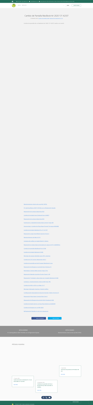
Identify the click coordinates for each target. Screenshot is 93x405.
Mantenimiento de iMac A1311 (32, 237)
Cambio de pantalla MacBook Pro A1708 (35, 248)
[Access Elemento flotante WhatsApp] (43, 397)
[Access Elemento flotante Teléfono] (46, 397)
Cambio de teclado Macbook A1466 (33, 252)
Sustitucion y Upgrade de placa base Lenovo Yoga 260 (38, 222)
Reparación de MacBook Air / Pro (56, 18)
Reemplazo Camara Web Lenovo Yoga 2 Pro (36, 270)
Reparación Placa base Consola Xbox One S (35, 296)
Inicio (19, 5)
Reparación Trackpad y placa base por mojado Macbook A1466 (41, 278)
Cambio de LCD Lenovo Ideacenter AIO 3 (35, 259)
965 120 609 (19, 1)
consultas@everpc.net (34, 1)
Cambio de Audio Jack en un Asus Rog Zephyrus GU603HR (39, 304)
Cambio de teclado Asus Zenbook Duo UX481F (36, 215)
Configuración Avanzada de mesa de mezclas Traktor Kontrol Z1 (41, 293)
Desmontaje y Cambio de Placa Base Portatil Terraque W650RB (41, 226)
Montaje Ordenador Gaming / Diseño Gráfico (36, 289)
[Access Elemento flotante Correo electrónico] (49, 397)
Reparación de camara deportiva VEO (34, 211)
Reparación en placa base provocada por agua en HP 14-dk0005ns (42, 245)
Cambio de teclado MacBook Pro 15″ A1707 (36, 230)
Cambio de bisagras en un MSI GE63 (33, 307)
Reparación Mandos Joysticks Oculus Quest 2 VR (37, 274)
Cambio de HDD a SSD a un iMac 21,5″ (34, 285)
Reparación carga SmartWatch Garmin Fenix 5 (36, 234)
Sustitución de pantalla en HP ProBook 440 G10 (70, 370)
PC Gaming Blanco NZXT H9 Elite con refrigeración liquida (39, 208)
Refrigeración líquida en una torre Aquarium (36, 311)
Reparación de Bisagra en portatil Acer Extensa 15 (37, 267)
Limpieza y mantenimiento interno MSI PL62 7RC (37, 282)
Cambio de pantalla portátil (44, 18)
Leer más (16, 384)
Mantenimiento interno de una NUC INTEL (35, 204)
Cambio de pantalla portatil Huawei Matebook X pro (38, 263)
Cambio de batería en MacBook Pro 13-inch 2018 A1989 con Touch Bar (23, 380)
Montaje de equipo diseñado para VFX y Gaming (37, 256)
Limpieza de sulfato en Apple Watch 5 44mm (36, 241)
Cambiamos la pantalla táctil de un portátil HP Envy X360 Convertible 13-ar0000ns (45, 385)
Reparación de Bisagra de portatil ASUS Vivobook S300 (39, 300)
